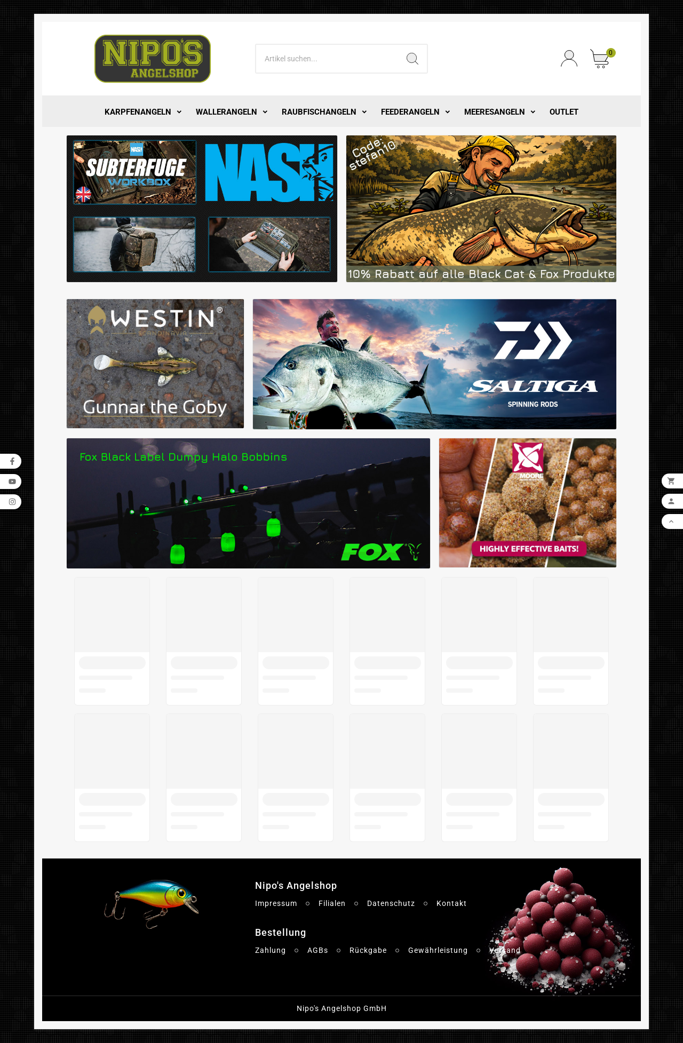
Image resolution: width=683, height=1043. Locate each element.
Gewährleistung (438, 950)
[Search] (327, 59)
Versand (505, 950)
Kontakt (451, 903)
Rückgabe (368, 950)
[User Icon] (569, 58)
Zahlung (270, 950)
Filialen (332, 903)
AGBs (317, 950)
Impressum (276, 903)
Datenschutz (391, 903)
